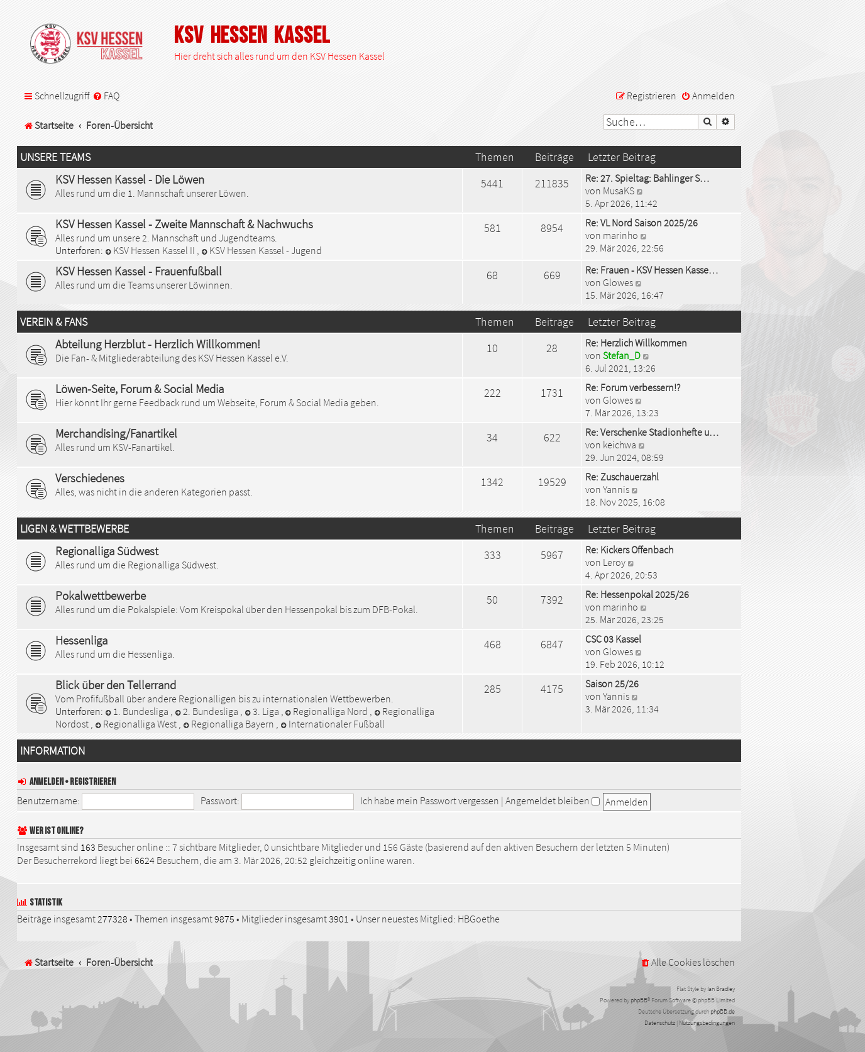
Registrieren (93, 782)
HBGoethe (479, 918)
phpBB (639, 1000)
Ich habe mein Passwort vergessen (429, 800)
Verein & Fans (53, 322)
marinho (620, 235)
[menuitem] (105, 96)
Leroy (614, 562)
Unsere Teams (55, 157)
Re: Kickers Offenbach (629, 549)
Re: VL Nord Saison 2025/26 (641, 222)
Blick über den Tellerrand (115, 684)
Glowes (618, 282)
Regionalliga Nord (327, 711)
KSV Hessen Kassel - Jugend (261, 250)
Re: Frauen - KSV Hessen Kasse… (651, 269)
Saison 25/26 (612, 683)
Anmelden (46, 782)
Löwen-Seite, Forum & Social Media (139, 388)
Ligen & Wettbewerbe (74, 529)
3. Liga (263, 711)
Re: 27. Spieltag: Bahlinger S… (647, 178)
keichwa (619, 444)
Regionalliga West (137, 723)
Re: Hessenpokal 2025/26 (637, 594)
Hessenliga (81, 640)
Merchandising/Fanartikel (116, 433)
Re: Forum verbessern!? (632, 387)
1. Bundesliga (137, 711)
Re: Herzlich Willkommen (636, 342)
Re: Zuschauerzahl (622, 476)
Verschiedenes (89, 477)
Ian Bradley (721, 989)
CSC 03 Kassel (613, 639)
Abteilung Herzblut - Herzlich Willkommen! (157, 344)
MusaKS (618, 190)
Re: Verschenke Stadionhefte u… (652, 432)
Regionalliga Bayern (229, 723)
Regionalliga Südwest (106, 550)
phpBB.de (722, 1011)
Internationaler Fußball (332, 723)
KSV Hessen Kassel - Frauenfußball (138, 271)
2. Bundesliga (207, 711)
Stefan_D (622, 355)
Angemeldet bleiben (552, 800)
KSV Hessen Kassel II (151, 250)
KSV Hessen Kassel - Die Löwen (129, 179)
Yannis (616, 489)
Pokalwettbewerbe (100, 595)
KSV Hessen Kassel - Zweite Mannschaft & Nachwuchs (184, 223)
